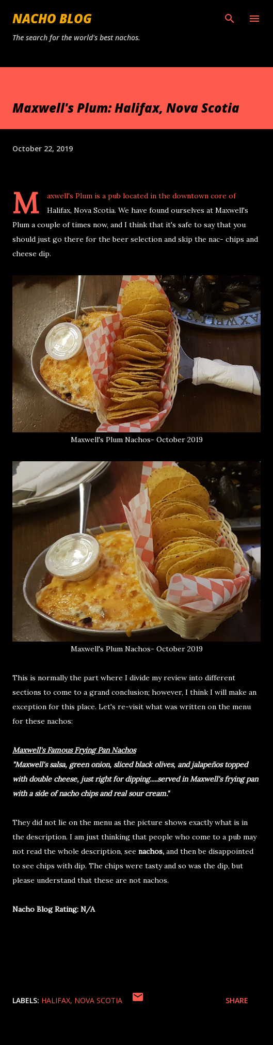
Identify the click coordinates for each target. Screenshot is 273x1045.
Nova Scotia (98, 1000)
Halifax (55, 1000)
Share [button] (237, 1000)
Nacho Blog (52, 18)
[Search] (229, 18)
